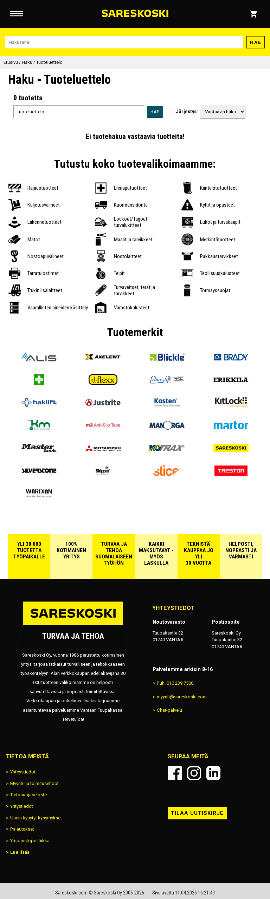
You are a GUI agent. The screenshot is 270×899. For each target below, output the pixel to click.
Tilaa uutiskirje (197, 813)
